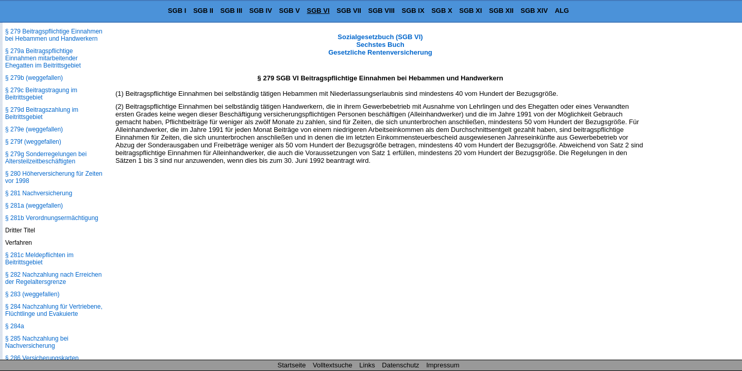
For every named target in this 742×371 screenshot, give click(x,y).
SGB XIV (534, 10)
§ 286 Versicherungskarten (42, 358)
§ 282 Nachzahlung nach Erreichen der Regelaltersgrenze (53, 278)
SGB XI (470, 10)
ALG (562, 10)
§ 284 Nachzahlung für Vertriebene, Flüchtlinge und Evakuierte (54, 310)
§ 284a (14, 326)
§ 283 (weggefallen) (32, 294)
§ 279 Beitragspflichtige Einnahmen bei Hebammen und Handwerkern (54, 35)
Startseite (292, 365)
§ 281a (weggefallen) (34, 205)
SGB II (203, 10)
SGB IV (260, 10)
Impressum (442, 365)
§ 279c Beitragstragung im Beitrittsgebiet (41, 94)
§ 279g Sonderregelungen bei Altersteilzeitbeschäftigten (46, 157)
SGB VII (348, 10)
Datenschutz (400, 365)
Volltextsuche (332, 365)
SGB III (232, 10)
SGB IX (413, 10)
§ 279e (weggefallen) (34, 129)
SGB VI (318, 10)
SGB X (441, 10)
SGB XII (501, 10)
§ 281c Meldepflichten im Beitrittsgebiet (39, 258)
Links (367, 365)
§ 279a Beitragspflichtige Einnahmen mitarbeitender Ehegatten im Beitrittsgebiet (43, 58)
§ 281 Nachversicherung (38, 193)
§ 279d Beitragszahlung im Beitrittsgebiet (41, 113)
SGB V (289, 10)
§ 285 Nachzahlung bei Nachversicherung (37, 342)
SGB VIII (381, 10)
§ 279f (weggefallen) (33, 141)
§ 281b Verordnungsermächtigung (51, 218)
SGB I (177, 10)
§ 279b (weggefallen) (34, 77)
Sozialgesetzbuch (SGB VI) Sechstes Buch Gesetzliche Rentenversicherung (380, 44)
